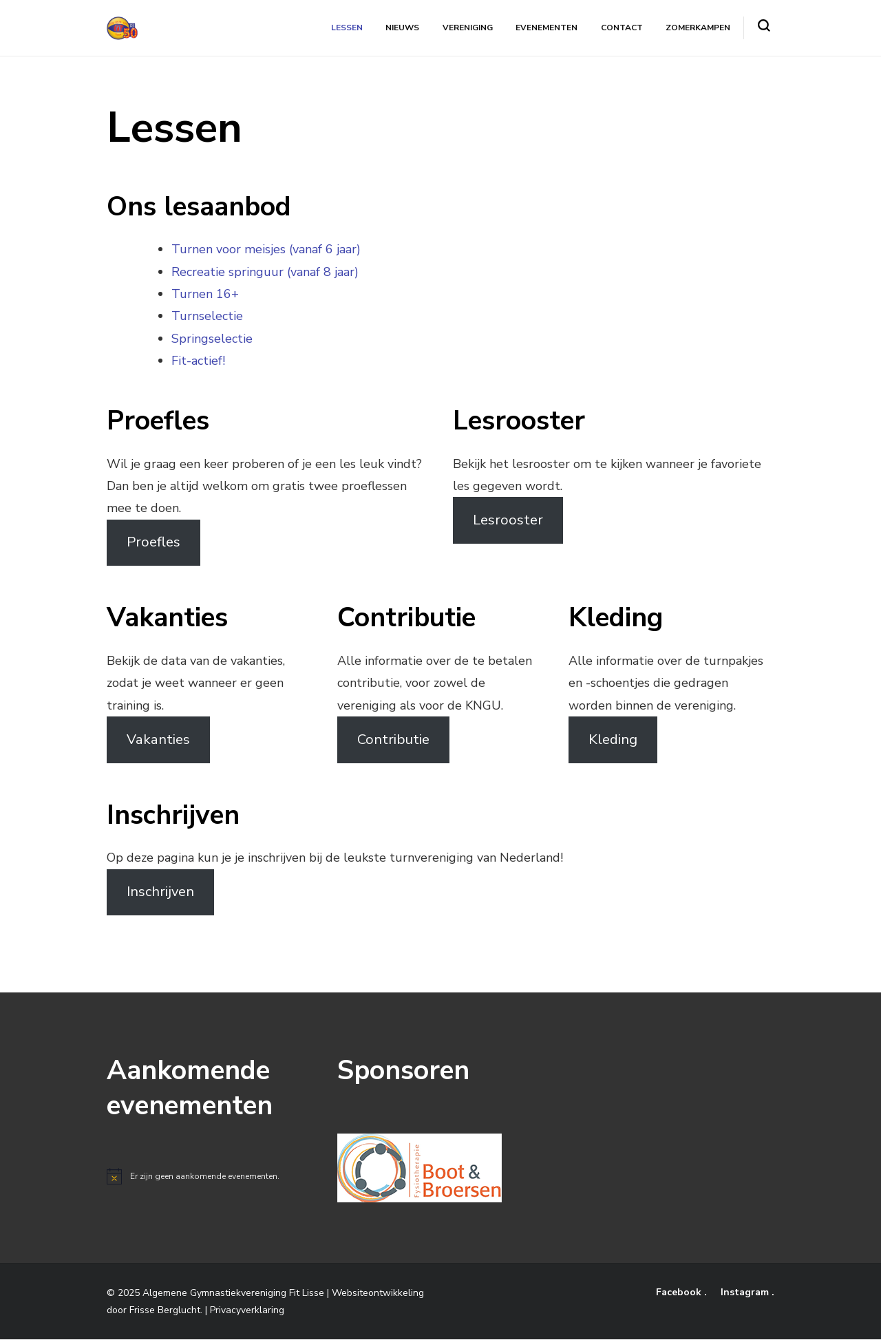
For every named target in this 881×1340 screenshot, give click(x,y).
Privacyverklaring (247, 1310)
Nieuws (404, 27)
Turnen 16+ (205, 294)
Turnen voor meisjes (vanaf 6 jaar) (266, 250)
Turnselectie (207, 316)
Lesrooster (508, 520)
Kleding (612, 739)
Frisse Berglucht (164, 1310)
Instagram (746, 1293)
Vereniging (468, 27)
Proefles (153, 542)
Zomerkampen (698, 27)
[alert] (210, 1177)
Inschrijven (160, 892)
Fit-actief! (198, 361)
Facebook (680, 1293)
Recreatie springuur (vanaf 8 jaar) (265, 272)
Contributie (393, 739)
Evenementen (547, 27)
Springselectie (212, 338)
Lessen (348, 27)
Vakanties (158, 739)
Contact (622, 27)
